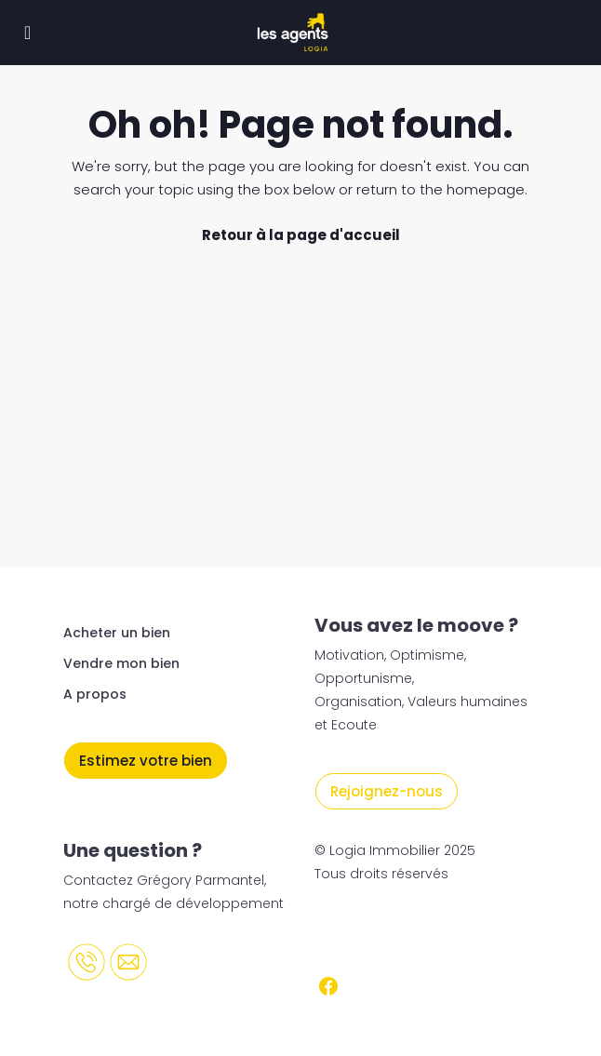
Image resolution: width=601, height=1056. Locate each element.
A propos (95, 694)
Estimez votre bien (145, 760)
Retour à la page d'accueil (301, 235)
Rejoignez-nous (386, 791)
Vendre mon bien (121, 663)
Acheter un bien (116, 632)
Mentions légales (376, 932)
